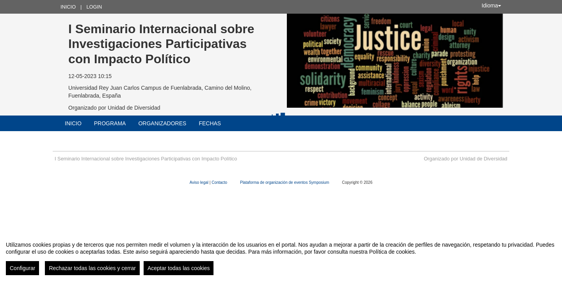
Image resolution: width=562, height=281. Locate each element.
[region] (281, 255)
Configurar (22, 268)
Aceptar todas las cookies (179, 268)
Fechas (210, 123)
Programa (110, 123)
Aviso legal (200, 182)
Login (94, 7)
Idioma (491, 5)
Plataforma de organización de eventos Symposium (285, 182)
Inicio (68, 7)
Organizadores (162, 123)
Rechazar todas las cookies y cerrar (92, 268)
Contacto (220, 182)
